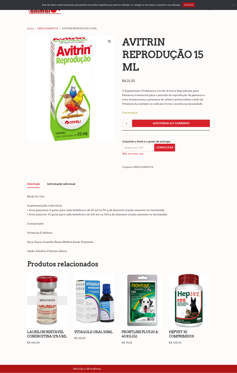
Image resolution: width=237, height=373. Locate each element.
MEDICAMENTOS (47, 28)
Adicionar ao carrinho (171, 123)
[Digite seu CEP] (137, 147)
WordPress (93, 368)
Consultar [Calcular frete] (164, 147)
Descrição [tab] (33, 184)
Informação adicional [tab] (61, 184)
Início (30, 28)
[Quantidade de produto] (126, 123)
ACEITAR (188, 5)
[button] (109, 41)
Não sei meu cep (132, 153)
